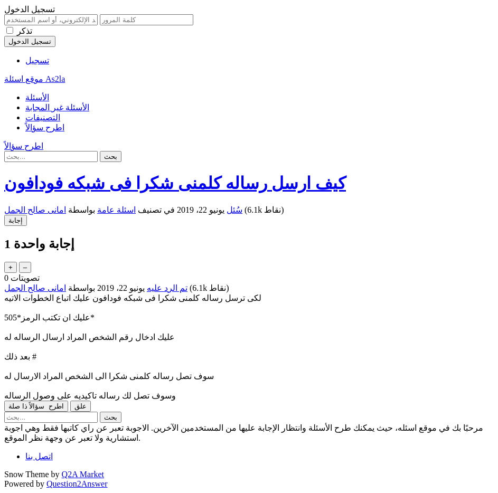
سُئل (234, 209)
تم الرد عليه (167, 287)
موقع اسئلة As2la (34, 78)
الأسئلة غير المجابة (57, 107)
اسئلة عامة (116, 209)
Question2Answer (77, 483)
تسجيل (37, 60)
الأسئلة (37, 97)
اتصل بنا (39, 456)
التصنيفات (42, 117)
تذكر (24, 30)
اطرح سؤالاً (44, 127)
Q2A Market (83, 474)
